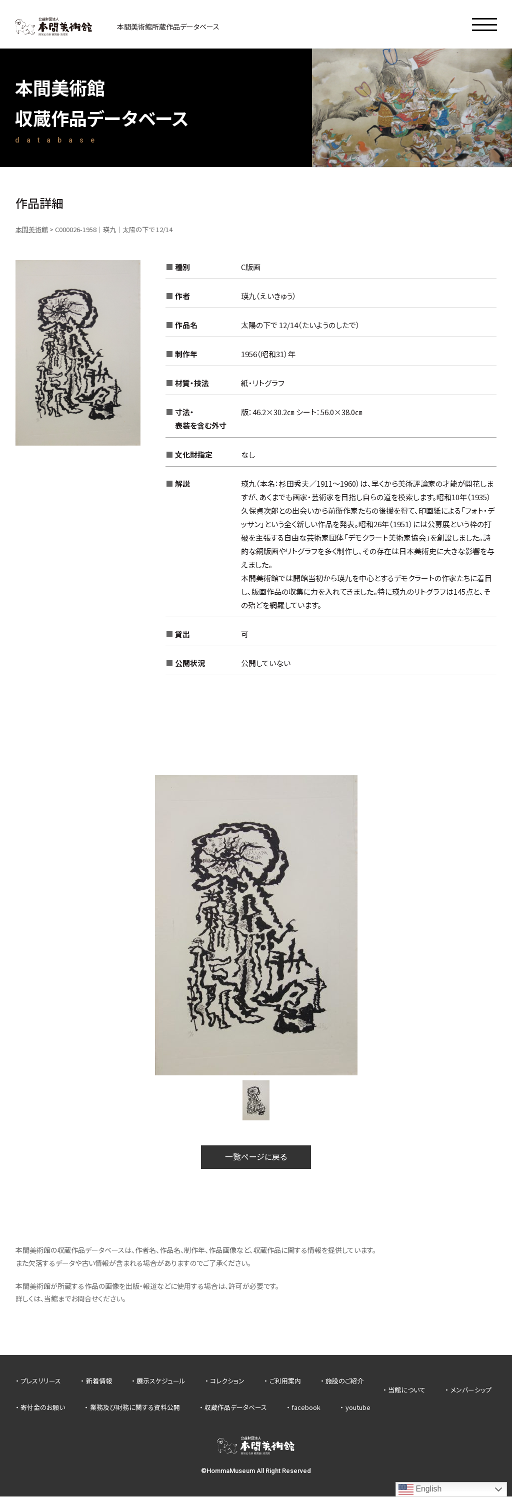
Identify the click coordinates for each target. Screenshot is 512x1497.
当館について (407, 1390)
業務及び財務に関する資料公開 (135, 1407)
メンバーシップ (471, 1390)
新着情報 (99, 1381)
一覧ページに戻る (256, 1157)
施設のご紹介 (345, 1381)
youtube (358, 1407)
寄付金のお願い (42, 1407)
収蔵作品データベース (235, 1407)
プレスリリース (40, 1381)
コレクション (227, 1381)
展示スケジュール (161, 1381)
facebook (306, 1407)
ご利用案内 (285, 1381)
